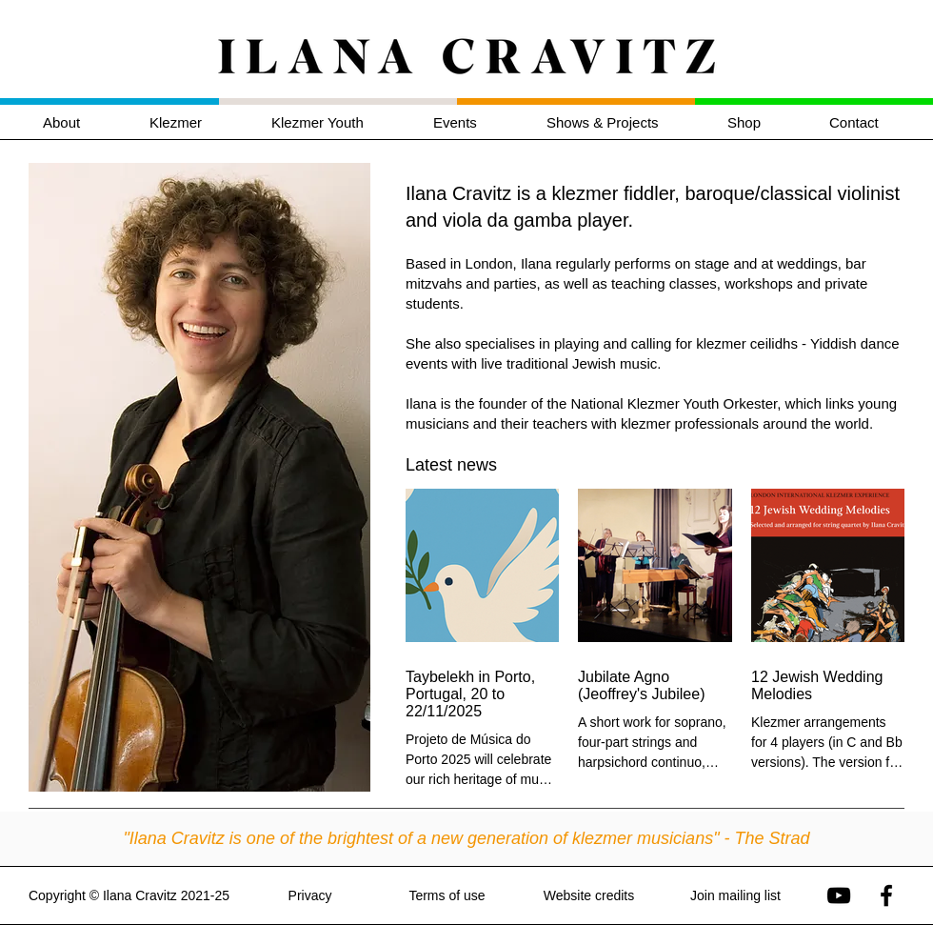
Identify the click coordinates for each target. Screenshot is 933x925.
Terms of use (446, 895)
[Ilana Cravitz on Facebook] (886, 895)
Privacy (310, 895)
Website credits (589, 895)
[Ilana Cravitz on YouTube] (838, 895)
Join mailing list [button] (735, 895)
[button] (196, 122)
